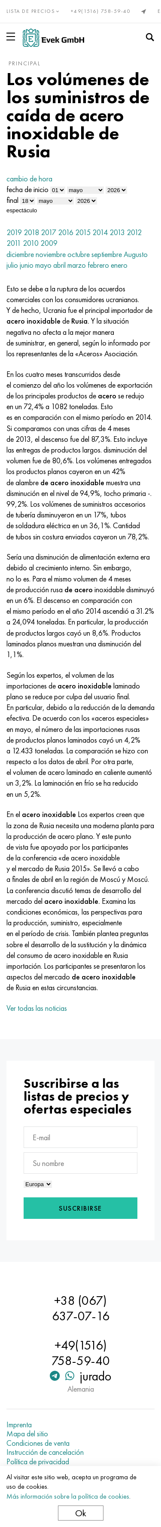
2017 (48, 232)
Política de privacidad (37, 1461)
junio (26, 265)
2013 (117, 232)
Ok (80, 1513)
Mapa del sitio (27, 1433)
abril (59, 265)
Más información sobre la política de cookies (67, 1496)
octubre (78, 254)
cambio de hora (29, 179)
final (12, 200)
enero (119, 265)
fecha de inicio (27, 189)
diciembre (20, 254)
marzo (76, 265)
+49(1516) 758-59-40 (101, 11)
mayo (43, 265)
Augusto (136, 254)
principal (25, 63)
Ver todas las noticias (36, 1008)
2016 (65, 232)
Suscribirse (80, 1208)
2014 (100, 232)
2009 (49, 243)
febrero (98, 265)
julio (12, 265)
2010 (31, 243)
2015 (83, 232)
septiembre (106, 254)
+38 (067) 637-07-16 (80, 1308)
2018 (31, 232)
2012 (134, 232)
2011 (13, 243)
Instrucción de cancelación (45, 1452)
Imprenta (19, 1424)
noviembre (51, 254)
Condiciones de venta (38, 1443)
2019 (14, 232)
